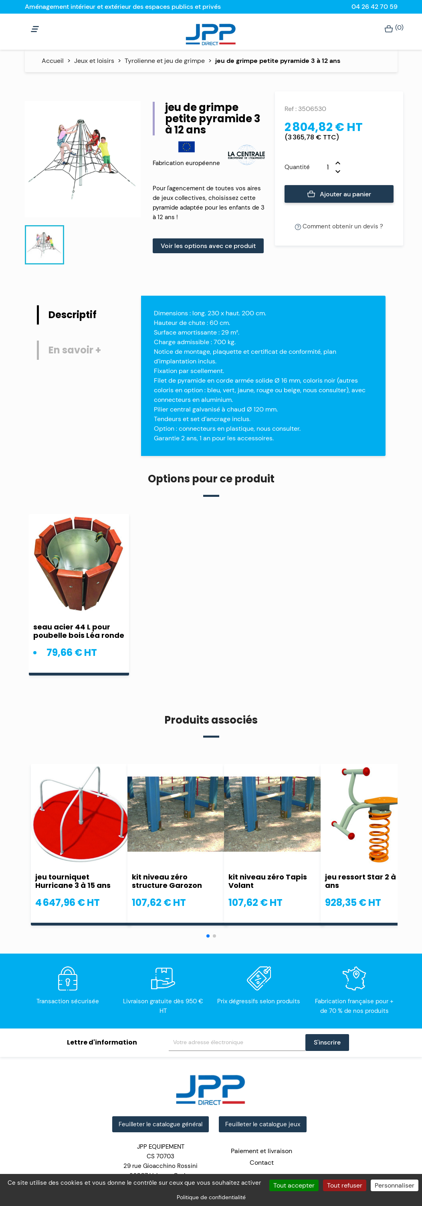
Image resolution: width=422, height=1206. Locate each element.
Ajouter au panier (339, 194)
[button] (208, 936)
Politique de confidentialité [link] (211, 1197)
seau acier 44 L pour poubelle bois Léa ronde (78, 631)
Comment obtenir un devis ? (339, 226)
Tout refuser (344, 1185)
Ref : (291, 109)
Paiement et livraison (261, 1151)
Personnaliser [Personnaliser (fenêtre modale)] (394, 1185)
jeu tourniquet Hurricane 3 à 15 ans (73, 881)
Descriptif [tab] (72, 314)
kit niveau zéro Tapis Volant (267, 881)
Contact (262, 1162)
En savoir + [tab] (74, 350)
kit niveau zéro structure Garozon (167, 881)
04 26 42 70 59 (374, 6)
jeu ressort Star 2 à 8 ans (363, 881)
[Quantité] (322, 167)
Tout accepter (294, 1185)
